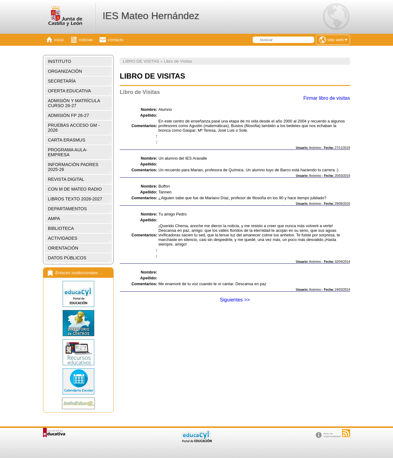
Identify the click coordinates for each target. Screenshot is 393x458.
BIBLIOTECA (61, 228)
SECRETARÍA (62, 81)
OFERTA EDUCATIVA (69, 90)
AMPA (54, 218)
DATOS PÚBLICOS (67, 257)
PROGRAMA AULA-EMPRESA (68, 152)
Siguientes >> (235, 299)
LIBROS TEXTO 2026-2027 (75, 198)
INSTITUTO (59, 61)
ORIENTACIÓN (63, 248)
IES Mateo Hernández (151, 15)
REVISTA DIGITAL (66, 179)
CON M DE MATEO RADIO (75, 189)
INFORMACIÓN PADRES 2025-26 (73, 167)
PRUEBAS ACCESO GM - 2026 (74, 128)
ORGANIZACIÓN (65, 71)
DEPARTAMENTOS (67, 208)
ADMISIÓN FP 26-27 (68, 115)
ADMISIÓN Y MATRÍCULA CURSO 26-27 (74, 103)
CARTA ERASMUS (66, 140)
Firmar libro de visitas (326, 98)
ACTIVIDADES (62, 238)
